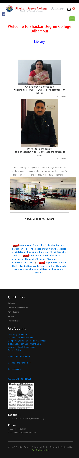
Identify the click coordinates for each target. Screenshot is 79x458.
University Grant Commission (21, 347)
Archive (11, 316)
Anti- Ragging (13, 312)
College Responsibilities (19, 363)
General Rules (14, 350)
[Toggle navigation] (72, 18)
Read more (39, 272)
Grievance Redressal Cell (18, 307)
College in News (20, 379)
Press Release (14, 321)
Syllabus (11, 303)
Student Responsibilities (19, 356)
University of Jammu (17, 334)
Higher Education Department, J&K (24, 344)
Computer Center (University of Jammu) (27, 341)
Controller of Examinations (20, 337)
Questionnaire (14, 369)
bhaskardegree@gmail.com (25, 432)
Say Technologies (40, 450)
